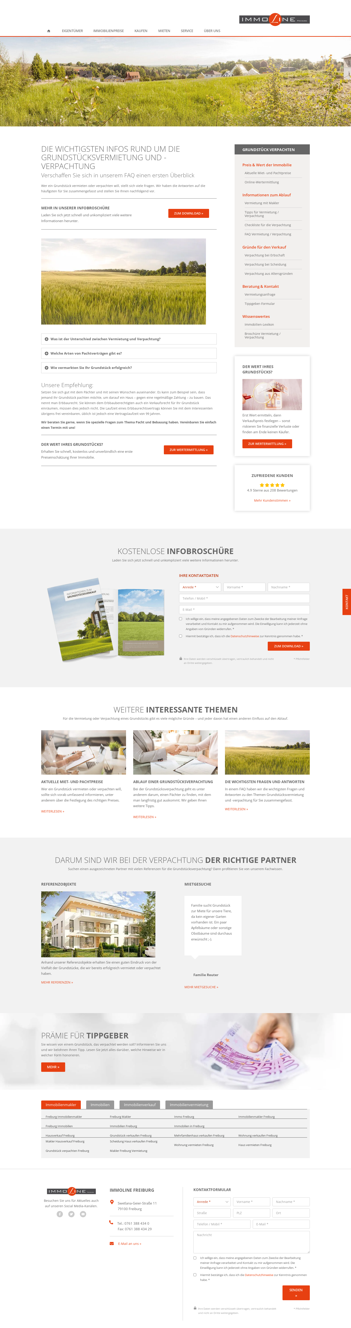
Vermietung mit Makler (262, 202)
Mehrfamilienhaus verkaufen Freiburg (199, 1120)
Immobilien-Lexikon (259, 322)
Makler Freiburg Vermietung (128, 1135)
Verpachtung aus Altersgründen (269, 272)
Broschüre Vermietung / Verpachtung (262, 333)
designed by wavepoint (57, 1320)
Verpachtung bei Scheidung (265, 263)
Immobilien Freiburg (123, 1111)
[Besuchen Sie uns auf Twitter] (71, 1199)
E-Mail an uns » (129, 1226)
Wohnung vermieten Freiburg (194, 1130)
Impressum (171, 1320)
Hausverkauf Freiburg (60, 1120)
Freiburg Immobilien (59, 1111)
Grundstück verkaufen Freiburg (131, 1120)
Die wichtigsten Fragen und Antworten (264, 771)
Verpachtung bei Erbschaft (265, 254)
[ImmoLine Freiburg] (274, 19)
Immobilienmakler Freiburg (256, 1101)
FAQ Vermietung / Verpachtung (268, 233)
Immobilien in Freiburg (189, 1111)
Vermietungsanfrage (260, 293)
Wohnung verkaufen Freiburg (258, 1120)
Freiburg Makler (120, 1101)
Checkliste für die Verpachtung (268, 224)
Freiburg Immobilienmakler (64, 1101)
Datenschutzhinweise (245, 626)
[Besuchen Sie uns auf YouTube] (83, 1199)
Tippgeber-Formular (260, 302)
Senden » (296, 1274)
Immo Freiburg (184, 1101)
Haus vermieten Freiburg (255, 1130)
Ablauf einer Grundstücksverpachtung (173, 771)
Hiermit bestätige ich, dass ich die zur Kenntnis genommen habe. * (241, 626)
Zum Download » (288, 636)
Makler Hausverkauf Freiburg (65, 1126)
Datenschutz (145, 1320)
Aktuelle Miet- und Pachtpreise (268, 172)
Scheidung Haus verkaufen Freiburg (133, 1126)
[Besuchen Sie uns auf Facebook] (60, 1199)
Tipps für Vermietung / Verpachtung (262, 213)
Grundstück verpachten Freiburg (67, 1135)
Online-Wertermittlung (262, 181)
